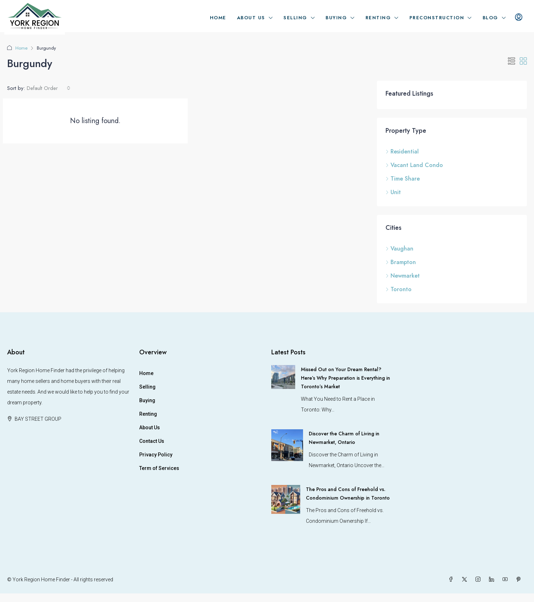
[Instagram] (479, 579)
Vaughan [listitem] (399, 248)
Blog (490, 17)
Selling (295, 17)
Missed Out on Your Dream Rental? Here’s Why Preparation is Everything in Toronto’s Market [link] (345, 378)
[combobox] (48, 88)
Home (218, 17)
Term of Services (159, 468)
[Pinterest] (520, 579)
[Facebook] (452, 579)
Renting (378, 17)
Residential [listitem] (402, 151)
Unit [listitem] (393, 192)
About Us (251, 17)
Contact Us (151, 441)
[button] (511, 61)
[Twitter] (466, 579)
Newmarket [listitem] (403, 276)
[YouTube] (506, 579)
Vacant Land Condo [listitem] (414, 165)
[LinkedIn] (493, 579)
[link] (283, 376)
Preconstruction (436, 17)
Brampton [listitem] (401, 262)
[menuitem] (518, 17)
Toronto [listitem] (399, 289)
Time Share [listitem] (403, 178)
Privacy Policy (155, 454)
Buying (336, 17)
